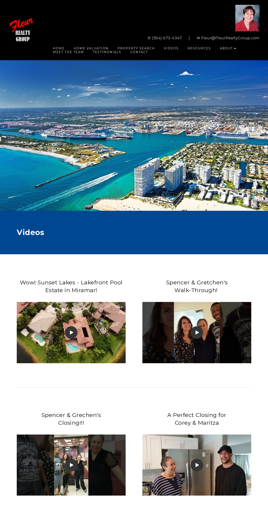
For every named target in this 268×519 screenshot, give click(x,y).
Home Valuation (91, 48)
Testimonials (107, 52)
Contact (139, 52)
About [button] (228, 48)
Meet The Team (68, 52)
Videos (171, 48)
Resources (199, 48)
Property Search (136, 48)
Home (59, 48)
